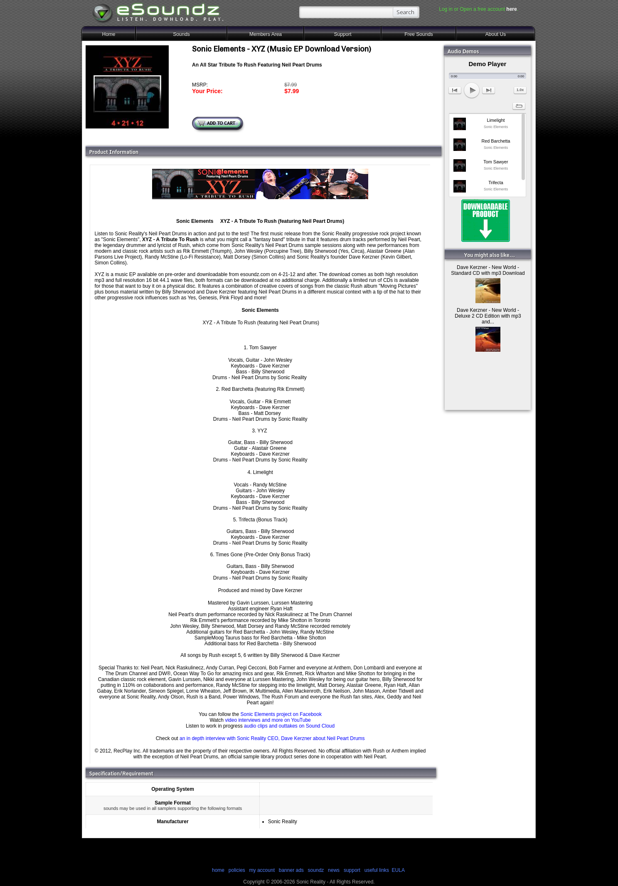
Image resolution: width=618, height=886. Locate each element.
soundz (316, 870)
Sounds (181, 34)
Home (108, 34)
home (218, 870)
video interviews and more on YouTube (267, 720)
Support (342, 34)
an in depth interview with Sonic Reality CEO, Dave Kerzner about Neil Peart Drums (272, 738)
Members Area (265, 34)
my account (262, 870)
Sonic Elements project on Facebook (281, 714)
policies (237, 870)
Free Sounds (418, 34)
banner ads (291, 870)
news (334, 870)
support (353, 870)
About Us (495, 34)
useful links (376, 870)
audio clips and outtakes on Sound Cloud (289, 726)
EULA (398, 870)
